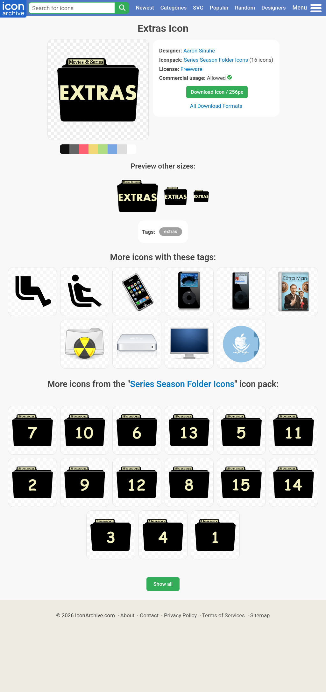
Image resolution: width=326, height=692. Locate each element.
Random (245, 7)
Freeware (191, 69)
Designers (273, 7)
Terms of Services (223, 615)
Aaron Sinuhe (199, 50)
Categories (173, 7)
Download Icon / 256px (217, 92)
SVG (198, 7)
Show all (163, 584)
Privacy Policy (180, 615)
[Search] (122, 8)
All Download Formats (216, 106)
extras (170, 231)
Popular (219, 7)
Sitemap (260, 615)
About (127, 615)
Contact (149, 615)
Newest (145, 7)
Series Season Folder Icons (216, 60)
